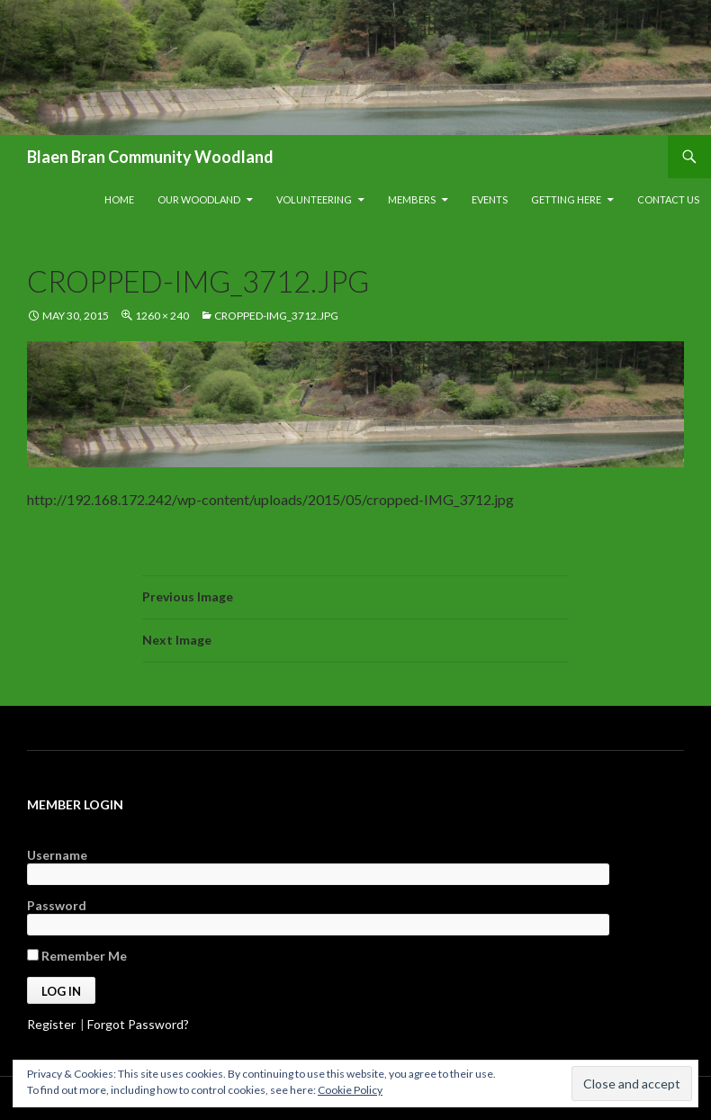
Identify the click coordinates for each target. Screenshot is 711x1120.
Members (412, 199)
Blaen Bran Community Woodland (150, 157)
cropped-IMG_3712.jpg (276, 315)
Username (57, 855)
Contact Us (668, 199)
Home (119, 199)
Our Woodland (199, 199)
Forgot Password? (138, 1024)
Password (56, 905)
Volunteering (314, 199)
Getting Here (566, 199)
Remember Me (77, 955)
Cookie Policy (350, 1090)
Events (490, 199)
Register (51, 1024)
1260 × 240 (162, 315)
